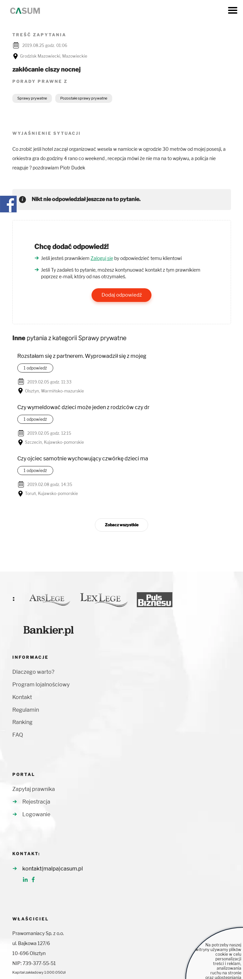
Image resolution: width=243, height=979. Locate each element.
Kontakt (22, 697)
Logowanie (36, 814)
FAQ (17, 735)
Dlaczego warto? (33, 672)
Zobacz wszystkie (121, 524)
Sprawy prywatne (32, 98)
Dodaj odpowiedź (122, 295)
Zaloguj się (102, 258)
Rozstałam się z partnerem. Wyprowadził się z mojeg (81, 356)
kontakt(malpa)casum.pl (52, 868)
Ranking (22, 722)
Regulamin (25, 710)
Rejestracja (36, 802)
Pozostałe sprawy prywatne (83, 98)
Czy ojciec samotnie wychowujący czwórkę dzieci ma (82, 458)
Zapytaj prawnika (33, 789)
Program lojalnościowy (41, 684)
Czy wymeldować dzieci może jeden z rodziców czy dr (83, 407)
